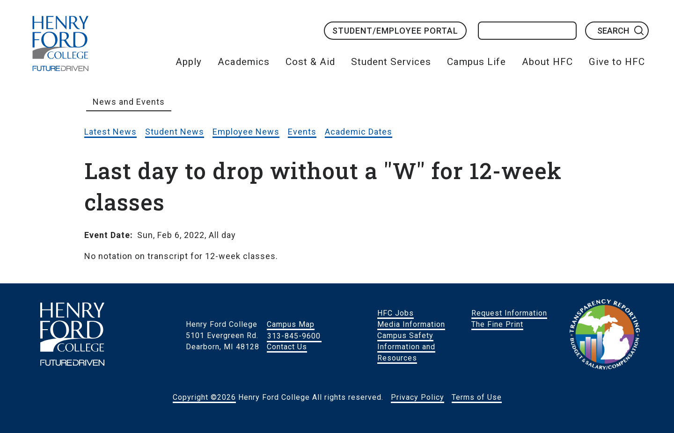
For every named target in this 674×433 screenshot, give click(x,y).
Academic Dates (358, 132)
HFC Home (60, 43)
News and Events (129, 102)
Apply (189, 61)
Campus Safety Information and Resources (406, 346)
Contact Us (287, 346)
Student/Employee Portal (395, 31)
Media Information (411, 324)
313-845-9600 (294, 335)
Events (302, 132)
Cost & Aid (310, 61)
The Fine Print (497, 324)
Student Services (391, 61)
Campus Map (291, 324)
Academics (244, 61)
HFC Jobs (395, 313)
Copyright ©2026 (204, 397)
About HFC (547, 61)
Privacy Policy (417, 397)
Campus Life (476, 61)
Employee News (245, 132)
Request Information (509, 313)
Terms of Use (477, 397)
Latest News (110, 132)
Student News (174, 132)
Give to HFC (617, 61)
